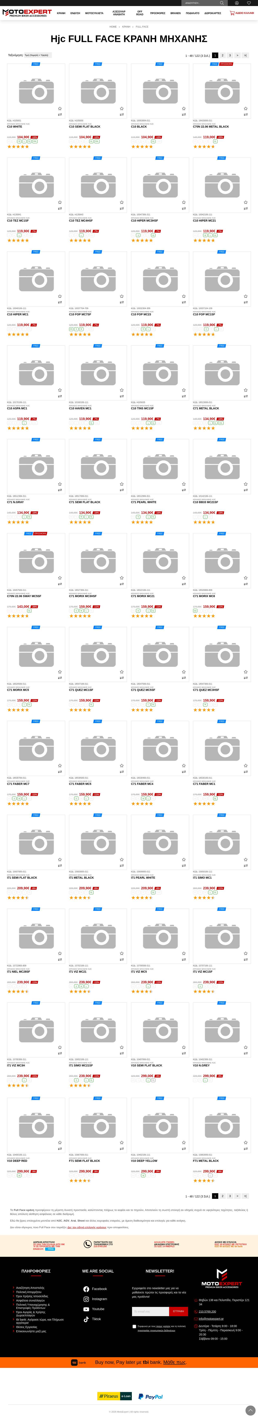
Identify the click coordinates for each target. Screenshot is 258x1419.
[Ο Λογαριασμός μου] (237, 3)
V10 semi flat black (160, 1064)
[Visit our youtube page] (98, 1311)
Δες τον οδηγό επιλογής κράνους (87, 1227)
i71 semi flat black (36, 876)
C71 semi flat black (98, 501)
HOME (113, 26)
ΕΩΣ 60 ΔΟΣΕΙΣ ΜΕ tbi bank (229, 1246)
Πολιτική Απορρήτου (28, 1292)
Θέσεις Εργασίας (26, 1327)
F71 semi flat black (98, 1159)
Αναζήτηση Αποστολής (30, 1287)
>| (245, 55)
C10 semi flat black (98, 125)
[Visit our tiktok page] (98, 1321)
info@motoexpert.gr (211, 1318)
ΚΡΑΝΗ (126, 26)
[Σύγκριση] (60, 114)
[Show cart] (242, 13)
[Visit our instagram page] (98, 1301)
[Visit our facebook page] (98, 1291)
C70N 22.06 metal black (222, 125)
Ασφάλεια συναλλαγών (30, 1300)
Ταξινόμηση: (15, 55)
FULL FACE (142, 26)
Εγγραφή (178, 1311)
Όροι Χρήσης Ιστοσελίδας (32, 1296)
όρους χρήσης (163, 1326)
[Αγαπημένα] (249, 3)
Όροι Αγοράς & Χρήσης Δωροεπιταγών (30, 1314)
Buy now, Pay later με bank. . (129, 1362)
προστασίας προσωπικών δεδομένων (156, 1330)
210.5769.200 (207, 1311)
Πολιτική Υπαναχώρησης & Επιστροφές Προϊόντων (33, 1306)
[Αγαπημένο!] (60, 108)
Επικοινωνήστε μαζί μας (31, 1331)
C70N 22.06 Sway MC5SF (36, 595)
